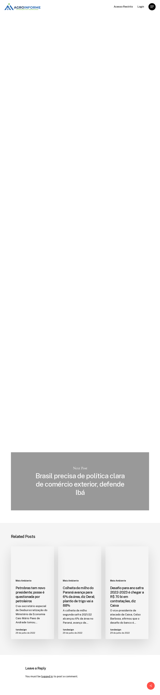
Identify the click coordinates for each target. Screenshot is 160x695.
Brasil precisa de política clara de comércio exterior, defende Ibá (80, 481)
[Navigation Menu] (152, 6)
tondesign (31, 91)
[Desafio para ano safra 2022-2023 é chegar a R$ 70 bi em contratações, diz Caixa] (127, 592)
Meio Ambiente (35, 25)
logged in (47, 676)
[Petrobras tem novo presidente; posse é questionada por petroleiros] (32, 592)
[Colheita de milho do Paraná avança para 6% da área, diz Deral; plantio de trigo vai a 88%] (79, 592)
